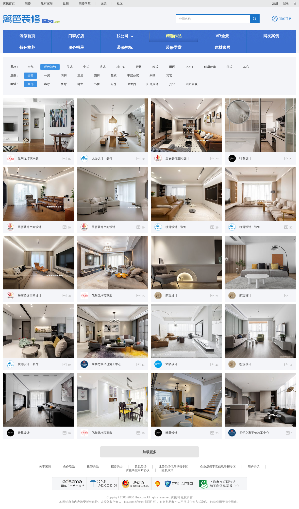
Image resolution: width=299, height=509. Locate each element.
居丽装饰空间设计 (177, 158)
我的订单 (285, 18)
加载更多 (149, 452)
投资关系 (93, 466)
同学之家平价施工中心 (106, 364)
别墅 (152, 75)
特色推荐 (27, 47)
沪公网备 (135, 483)
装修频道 (31, 19)
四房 (97, 75)
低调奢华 (210, 67)
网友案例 (271, 36)
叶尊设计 (245, 158)
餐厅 (64, 84)
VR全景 (222, 36)
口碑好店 (76, 36)
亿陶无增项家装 (28, 158)
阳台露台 (152, 84)
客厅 (47, 84)
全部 (30, 67)
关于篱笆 (45, 466)
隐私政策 (167, 470)
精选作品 (174, 36)
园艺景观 (192, 84)
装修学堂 (85, 3)
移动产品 (295, 3)
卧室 (80, 84)
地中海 (120, 67)
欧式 (155, 67)
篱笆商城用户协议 (138, 470)
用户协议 (254, 466)
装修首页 (27, 36)
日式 (229, 67)
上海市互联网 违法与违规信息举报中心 (217, 483)
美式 (70, 67)
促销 (66, 3)
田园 (172, 67)
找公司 (124, 36)
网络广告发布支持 (72, 483)
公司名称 (185, 18)
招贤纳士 (117, 466)
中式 (86, 67)
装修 (28, 3)
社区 (120, 3)
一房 (47, 75)
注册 (275, 3)
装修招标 (125, 47)
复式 (113, 75)
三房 (80, 75)
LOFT (189, 67)
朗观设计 (171, 295)
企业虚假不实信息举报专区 (218, 466)
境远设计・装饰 (102, 158)
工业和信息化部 (102, 483)
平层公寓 (133, 75)
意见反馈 (141, 466)
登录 (286, 3)
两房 (64, 75)
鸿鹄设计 (171, 364)
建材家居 (47, 3)
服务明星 (76, 47)
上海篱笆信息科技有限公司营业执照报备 (156, 483)
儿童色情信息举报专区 (173, 466)
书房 (97, 84)
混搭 (139, 67)
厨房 (113, 84)
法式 (103, 67)
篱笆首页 (9, 3)
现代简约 (50, 67)
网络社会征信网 (177, 483)
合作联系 (69, 466)
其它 (246, 67)
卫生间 (131, 84)
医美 (104, 3)
